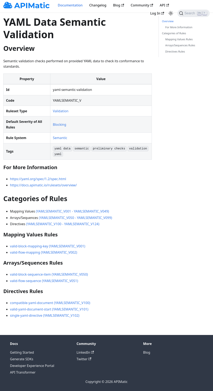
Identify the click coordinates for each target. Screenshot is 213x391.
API (164, 5)
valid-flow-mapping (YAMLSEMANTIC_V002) (43, 252)
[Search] (193, 13)
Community (142, 5)
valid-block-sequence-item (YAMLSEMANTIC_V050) (49, 274)
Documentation (70, 5)
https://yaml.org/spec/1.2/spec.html (38, 179)
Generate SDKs (21, 359)
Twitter (84, 359)
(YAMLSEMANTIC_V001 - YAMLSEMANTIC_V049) (72, 211)
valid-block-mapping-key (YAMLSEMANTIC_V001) (47, 246)
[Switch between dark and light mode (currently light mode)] (170, 13)
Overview (168, 21)
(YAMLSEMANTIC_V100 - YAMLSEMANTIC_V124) (62, 224)
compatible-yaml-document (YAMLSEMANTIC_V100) (50, 303)
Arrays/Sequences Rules (180, 45)
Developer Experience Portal (32, 365)
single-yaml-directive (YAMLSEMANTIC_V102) (44, 315)
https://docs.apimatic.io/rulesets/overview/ (43, 185)
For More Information (178, 27)
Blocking (59, 124)
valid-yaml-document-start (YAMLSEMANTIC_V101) (49, 309)
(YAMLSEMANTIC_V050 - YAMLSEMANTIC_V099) (75, 217)
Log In (157, 13)
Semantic (60, 138)
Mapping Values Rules (179, 39)
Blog (118, 5)
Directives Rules (175, 51)
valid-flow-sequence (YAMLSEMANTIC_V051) (44, 281)
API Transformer (23, 372)
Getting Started (22, 352)
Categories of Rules (174, 33)
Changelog (97, 5)
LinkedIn (85, 352)
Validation (60, 111)
